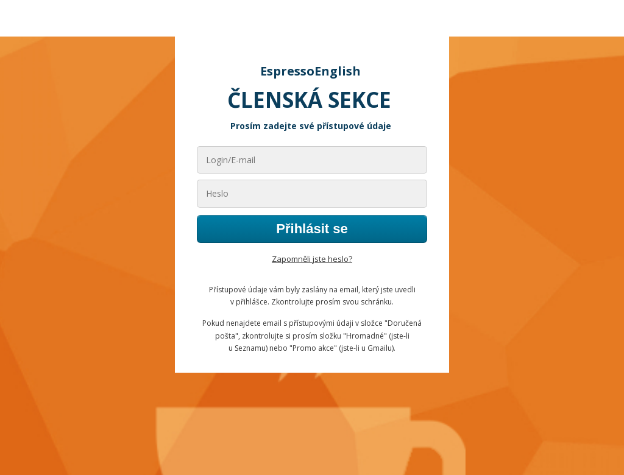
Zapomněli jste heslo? (312, 258)
